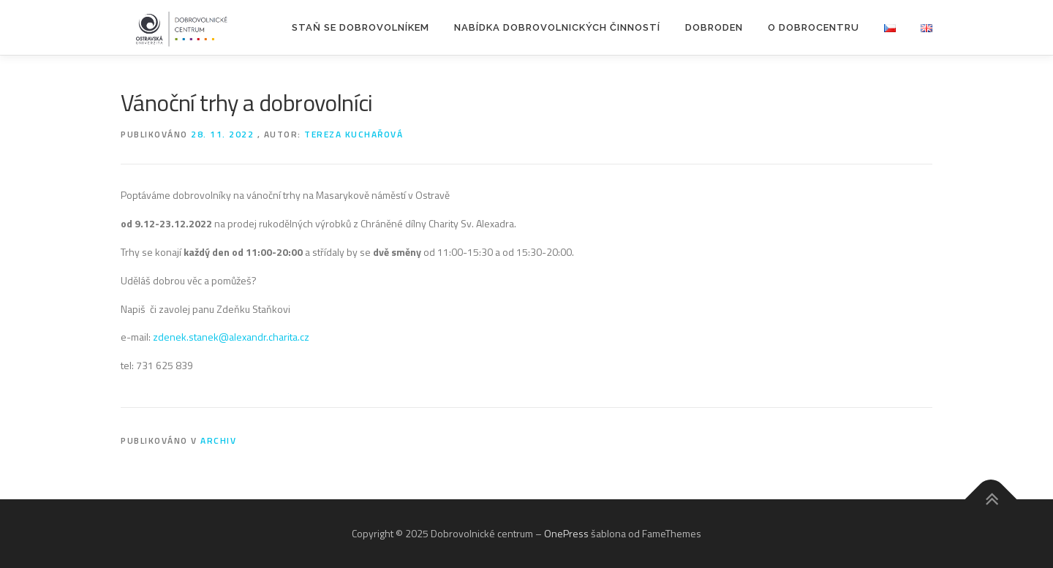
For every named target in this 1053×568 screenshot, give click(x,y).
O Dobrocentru (813, 27)
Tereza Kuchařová (353, 134)
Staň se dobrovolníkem (360, 27)
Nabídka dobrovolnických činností (557, 27)
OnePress (566, 533)
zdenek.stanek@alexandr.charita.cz (231, 336)
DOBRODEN (714, 27)
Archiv (218, 440)
